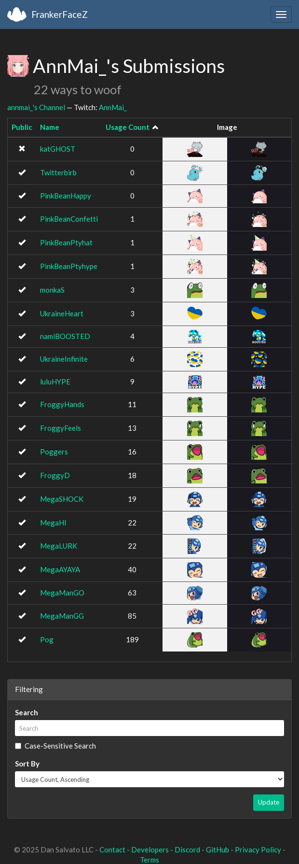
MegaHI (53, 522)
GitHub (217, 849)
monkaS (52, 289)
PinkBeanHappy (65, 195)
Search (26, 712)
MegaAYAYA (60, 569)
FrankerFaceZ (59, 14)
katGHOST (57, 148)
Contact (112, 849)
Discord (187, 849)
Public (22, 127)
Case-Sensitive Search (55, 745)
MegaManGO (62, 592)
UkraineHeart (61, 313)
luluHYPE (55, 381)
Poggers (54, 451)
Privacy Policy (258, 849)
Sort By (27, 763)
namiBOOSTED (65, 336)
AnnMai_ (113, 107)
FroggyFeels (60, 428)
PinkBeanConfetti (69, 218)
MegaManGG (62, 615)
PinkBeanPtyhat (66, 242)
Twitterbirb (58, 172)
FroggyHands (62, 404)
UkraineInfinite (64, 358)
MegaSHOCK (61, 499)
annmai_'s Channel (36, 107)
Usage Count (128, 127)
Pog (47, 639)
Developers (150, 849)
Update (268, 802)
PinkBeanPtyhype (68, 266)
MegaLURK (58, 545)
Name (49, 127)
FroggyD (55, 475)
